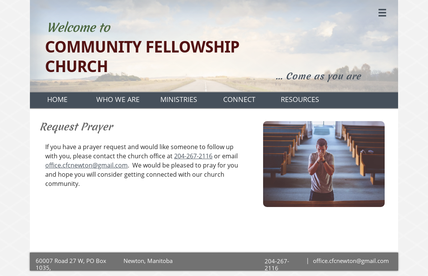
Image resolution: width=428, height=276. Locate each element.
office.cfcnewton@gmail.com (86, 165)
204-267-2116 (193, 156)
